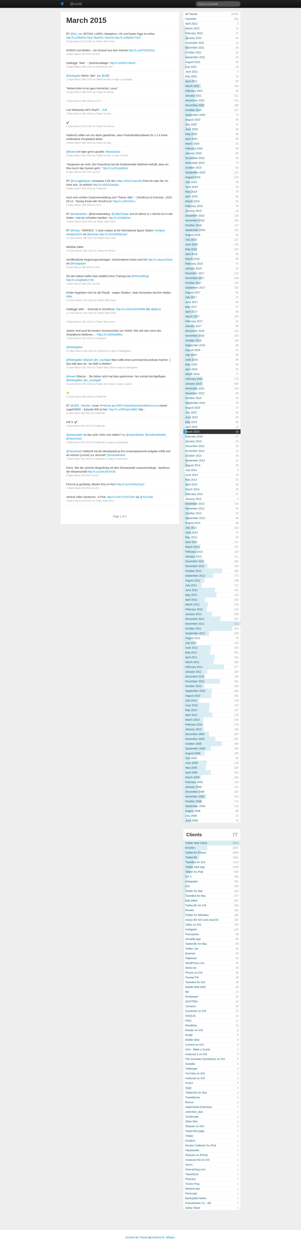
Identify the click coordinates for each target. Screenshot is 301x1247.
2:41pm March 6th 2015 (78, 426)
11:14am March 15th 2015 (79, 313)
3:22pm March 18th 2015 (79, 267)
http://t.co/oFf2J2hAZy (142, 50)
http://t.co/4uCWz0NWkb (131, 309)
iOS (98, 54)
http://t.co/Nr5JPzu (124, 201)
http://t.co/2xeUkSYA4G (102, 471)
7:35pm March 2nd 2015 (78, 488)
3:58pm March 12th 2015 (79, 321)
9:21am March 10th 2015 (79, 367)
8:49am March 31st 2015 (79, 54)
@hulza (75, 230)
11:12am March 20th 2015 (79, 238)
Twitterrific (101, 188)
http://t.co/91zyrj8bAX (115, 168)
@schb (76, 4)
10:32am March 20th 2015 (79, 250)
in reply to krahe (120, 155)
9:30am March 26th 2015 (79, 143)
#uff (104, 109)
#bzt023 (98, 37)
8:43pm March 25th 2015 (79, 172)
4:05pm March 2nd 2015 (78, 500)
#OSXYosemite (133, 180)
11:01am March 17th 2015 (79, 300)
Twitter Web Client (105, 41)
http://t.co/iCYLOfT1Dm (121, 496)
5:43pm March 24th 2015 (79, 205)
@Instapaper (78, 263)
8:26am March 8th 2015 (78, 413)
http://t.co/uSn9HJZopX (131, 484)
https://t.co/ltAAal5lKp (109, 334)
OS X (99, 101)
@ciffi (105, 75)
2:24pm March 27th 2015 (79, 126)
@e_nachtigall (102, 359)
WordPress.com (104, 66)
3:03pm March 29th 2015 (79, 92)
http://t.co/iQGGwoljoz (106, 184)
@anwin (88, 359)
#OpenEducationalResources (140, 405)
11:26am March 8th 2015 (79, 396)
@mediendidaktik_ (156, 434)
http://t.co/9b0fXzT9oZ (79, 37)
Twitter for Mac (103, 79)
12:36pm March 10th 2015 (79, 351)
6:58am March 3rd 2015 (78, 475)
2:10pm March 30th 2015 (79, 79)
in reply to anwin (123, 384)
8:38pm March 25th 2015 (79, 188)
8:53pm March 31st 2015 (79, 41)
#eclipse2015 (74, 234)
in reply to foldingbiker (119, 351)
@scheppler (73, 75)
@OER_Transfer (80, 405)
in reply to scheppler (122, 79)
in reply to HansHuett (116, 459)
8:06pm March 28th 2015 (79, 101)
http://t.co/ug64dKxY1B (80, 280)
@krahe (71, 151)
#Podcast (105, 405)
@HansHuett (74, 438)
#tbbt (69, 296)
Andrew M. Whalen (163, 1237)
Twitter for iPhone (105, 92)
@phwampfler (74, 434)
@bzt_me (76, 33)
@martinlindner (135, 434)
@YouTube (146, 496)
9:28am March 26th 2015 (79, 155)
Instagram (101, 338)
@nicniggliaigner (80, 180)
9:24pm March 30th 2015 (79, 66)
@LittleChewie (120, 213)
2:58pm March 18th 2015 (79, 283)
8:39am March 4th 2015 (78, 442)
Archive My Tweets (136, 1237)
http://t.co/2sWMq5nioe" (113, 234)
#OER (119, 405)
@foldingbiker (74, 347)
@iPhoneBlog (139, 276)
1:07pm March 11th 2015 (79, 338)
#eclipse (160, 230)
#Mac (119, 180)
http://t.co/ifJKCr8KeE (123, 63)
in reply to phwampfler (117, 442)
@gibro (155, 309)
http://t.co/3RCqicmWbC (123, 409)
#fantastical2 (112, 151)
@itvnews (93, 234)
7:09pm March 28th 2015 (79, 113)
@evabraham (78, 213)
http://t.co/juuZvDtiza (160, 259)
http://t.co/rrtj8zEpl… (120, 217)
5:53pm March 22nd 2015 (79, 221)
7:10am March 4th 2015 (78, 459)
